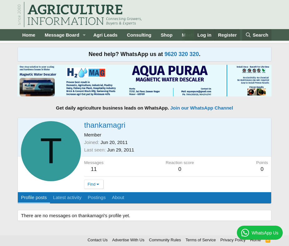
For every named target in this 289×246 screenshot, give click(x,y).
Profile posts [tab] (34, 197)
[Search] (257, 35)
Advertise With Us (128, 240)
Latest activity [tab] (67, 197)
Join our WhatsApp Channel (201, 107)
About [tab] (118, 197)
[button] (84, 35)
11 (94, 169)
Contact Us (97, 240)
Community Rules (165, 240)
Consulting (139, 35)
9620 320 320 (181, 54)
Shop (167, 35)
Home (28, 35)
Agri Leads (105, 35)
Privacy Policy (233, 240)
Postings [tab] (97, 197)
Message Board (62, 35)
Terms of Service (201, 240)
